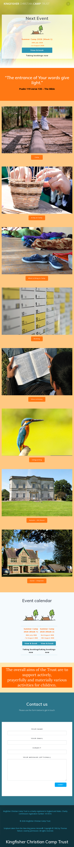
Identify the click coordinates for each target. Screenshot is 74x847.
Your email (37, 741)
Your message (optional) (37, 768)
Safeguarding (37, 460)
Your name (37, 731)
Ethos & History (37, 399)
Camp (37, 157)
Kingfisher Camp (27, 3)
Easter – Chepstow (37, 581)
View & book (37, 50)
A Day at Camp (36, 218)
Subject (37, 750)
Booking (37, 339)
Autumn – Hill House (37, 520)
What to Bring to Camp (36, 278)
